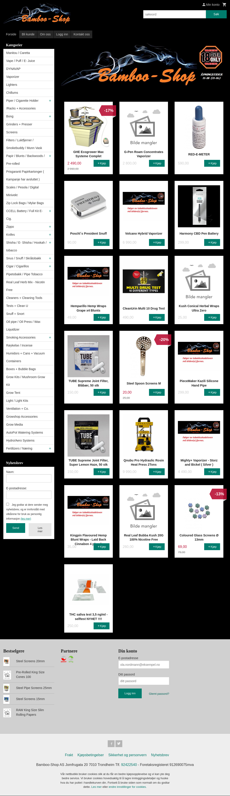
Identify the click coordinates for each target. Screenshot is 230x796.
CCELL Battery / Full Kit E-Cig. (24, 214)
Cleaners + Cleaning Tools (24, 298)
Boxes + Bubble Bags (21, 369)
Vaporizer (12, 76)
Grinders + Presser (19, 124)
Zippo (10, 226)
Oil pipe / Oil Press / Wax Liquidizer (23, 325)
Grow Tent (13, 392)
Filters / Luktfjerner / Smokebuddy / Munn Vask (24, 144)
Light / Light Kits (17, 400)
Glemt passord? (159, 693)
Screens (11, 132)
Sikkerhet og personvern (127, 755)
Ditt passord (126, 674)
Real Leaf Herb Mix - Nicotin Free (25, 286)
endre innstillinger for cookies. (128, 787)
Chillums (12, 92)
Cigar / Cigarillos (17, 266)
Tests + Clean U (17, 306)
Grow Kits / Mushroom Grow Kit (25, 381)
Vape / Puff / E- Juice (20, 61)
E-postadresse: (16, 488)
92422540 (129, 765)
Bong (9, 116)
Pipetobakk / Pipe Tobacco (24, 274)
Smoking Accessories (21, 337)
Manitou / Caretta (18, 53)
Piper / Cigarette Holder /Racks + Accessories (22, 104)
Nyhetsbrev (160, 755)
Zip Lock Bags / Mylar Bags (25, 203)
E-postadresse (128, 658)
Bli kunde (28, 34)
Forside (11, 34)
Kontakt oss (82, 34)
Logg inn (62, 34)
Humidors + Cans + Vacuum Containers (25, 357)
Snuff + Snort (15, 314)
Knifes (10, 234)
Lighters (11, 84)
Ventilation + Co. (17, 408)
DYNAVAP (13, 69)
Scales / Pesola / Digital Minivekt (22, 191)
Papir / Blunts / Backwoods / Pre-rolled (25, 159)
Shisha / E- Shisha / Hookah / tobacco (26, 246)
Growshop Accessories (22, 416)
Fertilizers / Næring (19, 448)
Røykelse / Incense (19, 345)
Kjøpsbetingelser (90, 755)
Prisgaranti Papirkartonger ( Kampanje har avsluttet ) (25, 175)
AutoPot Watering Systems (24, 432)
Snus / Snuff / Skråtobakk (23, 258)
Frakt (69, 755)
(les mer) (26, 518)
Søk (216, 14)
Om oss (45, 34)
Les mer (40, 529)
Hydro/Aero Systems (20, 440)
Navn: (10, 472)
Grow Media (14, 424)
